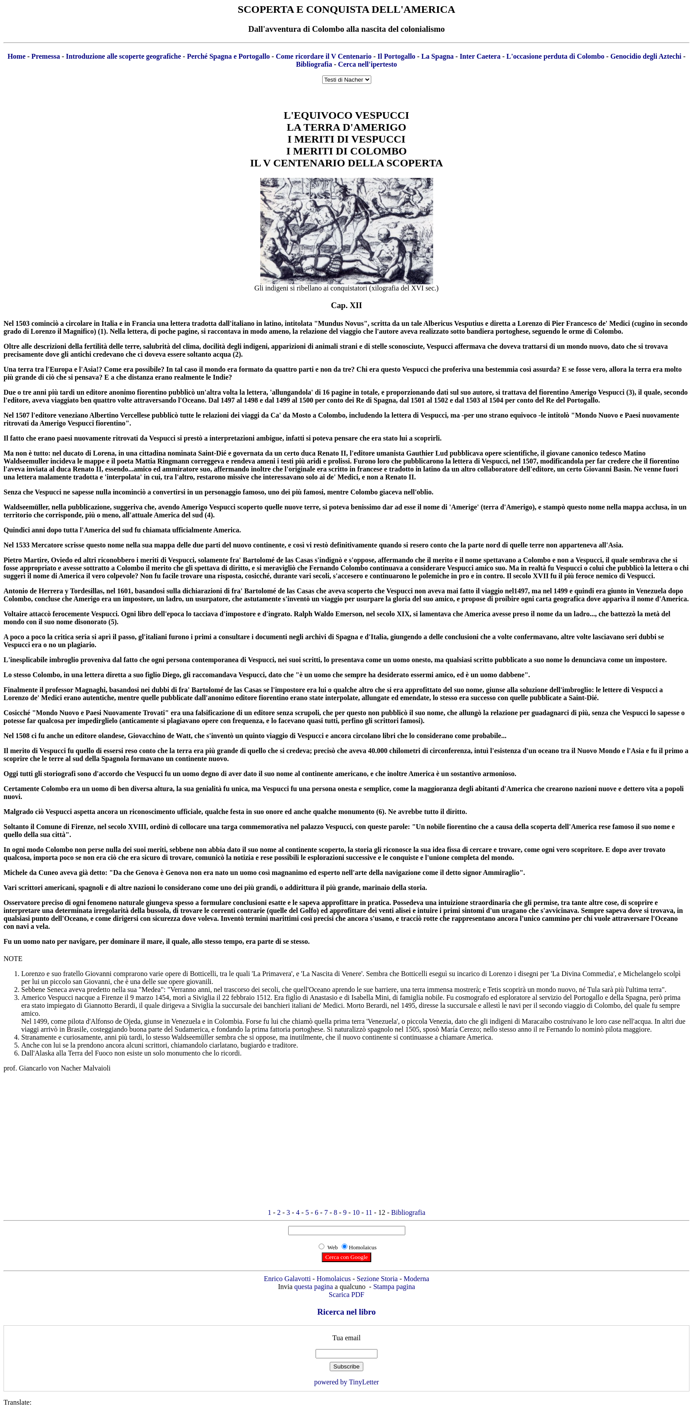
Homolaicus (333, 1278)
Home (17, 56)
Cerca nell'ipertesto (367, 64)
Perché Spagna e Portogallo (228, 56)
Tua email (346, 1338)
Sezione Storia (377, 1278)
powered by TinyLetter (346, 1382)
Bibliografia (314, 64)
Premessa (45, 56)
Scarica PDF (346, 1294)
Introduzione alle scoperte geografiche (123, 56)
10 (356, 1212)
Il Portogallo (396, 56)
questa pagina (313, 1286)
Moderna (416, 1278)
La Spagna (437, 56)
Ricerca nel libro (346, 1311)
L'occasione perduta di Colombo (555, 56)
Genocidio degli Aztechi (646, 56)
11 (369, 1212)
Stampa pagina (394, 1286)
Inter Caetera (480, 56)
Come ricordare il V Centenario (324, 56)
